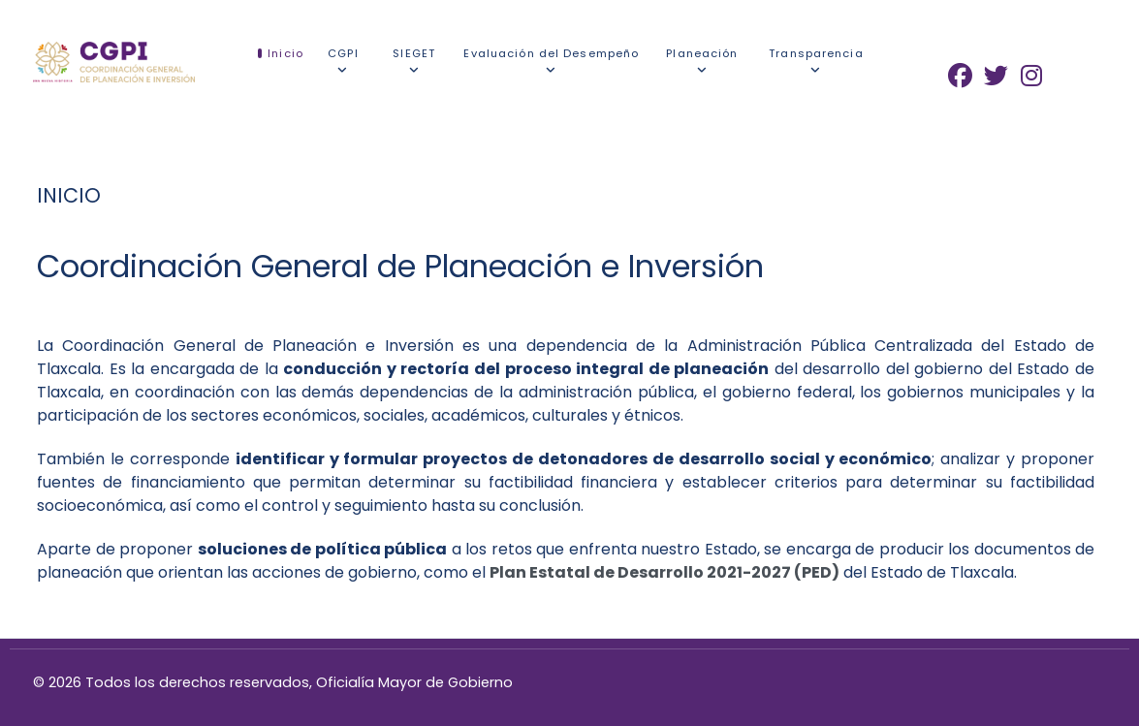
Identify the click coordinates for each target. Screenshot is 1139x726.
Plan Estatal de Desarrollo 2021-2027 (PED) (664, 572)
